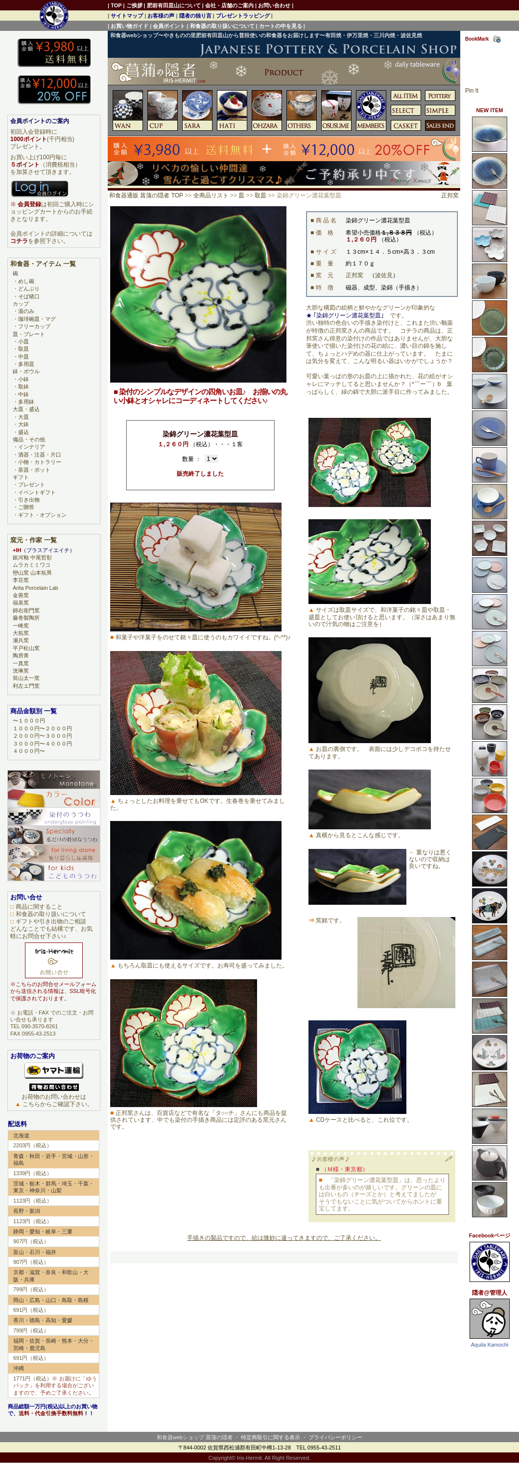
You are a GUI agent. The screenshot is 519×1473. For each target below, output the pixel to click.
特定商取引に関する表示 (270, 1437)
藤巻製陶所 (26, 618)
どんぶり (29, 288)
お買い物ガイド (129, 26)
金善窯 (21, 595)
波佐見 (384, 275)
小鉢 (23, 379)
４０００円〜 (29, 751)
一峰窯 (21, 625)
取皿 (260, 195)
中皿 (23, 357)
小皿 (23, 341)
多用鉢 (26, 402)
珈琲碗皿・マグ (37, 319)
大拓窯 (21, 633)
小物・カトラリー (39, 462)
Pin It (471, 90)
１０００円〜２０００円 (42, 728)
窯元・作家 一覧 (33, 540)
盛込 (23, 432)
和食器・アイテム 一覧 (43, 263)
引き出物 (29, 500)
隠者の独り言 (195, 16)
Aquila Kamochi (489, 1345)
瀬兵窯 (21, 640)
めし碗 (26, 281)
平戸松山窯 (26, 648)
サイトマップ (127, 16)
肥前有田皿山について (174, 5)
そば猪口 (29, 296)
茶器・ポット (34, 470)
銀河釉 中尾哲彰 (32, 557)
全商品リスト (211, 195)
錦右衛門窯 (26, 610)
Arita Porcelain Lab (35, 588)
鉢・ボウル (26, 371)
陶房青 (21, 655)
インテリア (31, 447)
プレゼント (31, 484)
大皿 (23, 417)
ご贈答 (26, 507)
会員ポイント (169, 26)
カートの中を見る (280, 26)
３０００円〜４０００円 (42, 744)
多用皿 (26, 364)
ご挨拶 (134, 5)
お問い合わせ (274, 5)
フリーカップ (34, 326)
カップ (21, 304)
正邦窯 (450, 195)
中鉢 (23, 394)
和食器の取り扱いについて (222, 26)
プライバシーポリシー (335, 1437)
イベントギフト (37, 492)
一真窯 (21, 663)
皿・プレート (29, 334)
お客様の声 (160, 16)
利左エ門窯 (26, 686)
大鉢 (23, 424)
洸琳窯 (21, 671)
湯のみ (26, 311)
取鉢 (23, 386)
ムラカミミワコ (31, 565)
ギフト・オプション (42, 515)
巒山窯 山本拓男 (32, 573)
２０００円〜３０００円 (42, 736)
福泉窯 (21, 602)
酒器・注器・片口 (39, 455)
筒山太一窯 (26, 678)
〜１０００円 (29, 721)
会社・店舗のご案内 (229, 5)
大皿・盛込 (26, 409)
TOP (116, 5)
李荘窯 (21, 580)
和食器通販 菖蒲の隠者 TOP (146, 195)
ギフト (21, 477)
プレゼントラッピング (243, 16)
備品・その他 (29, 439)
